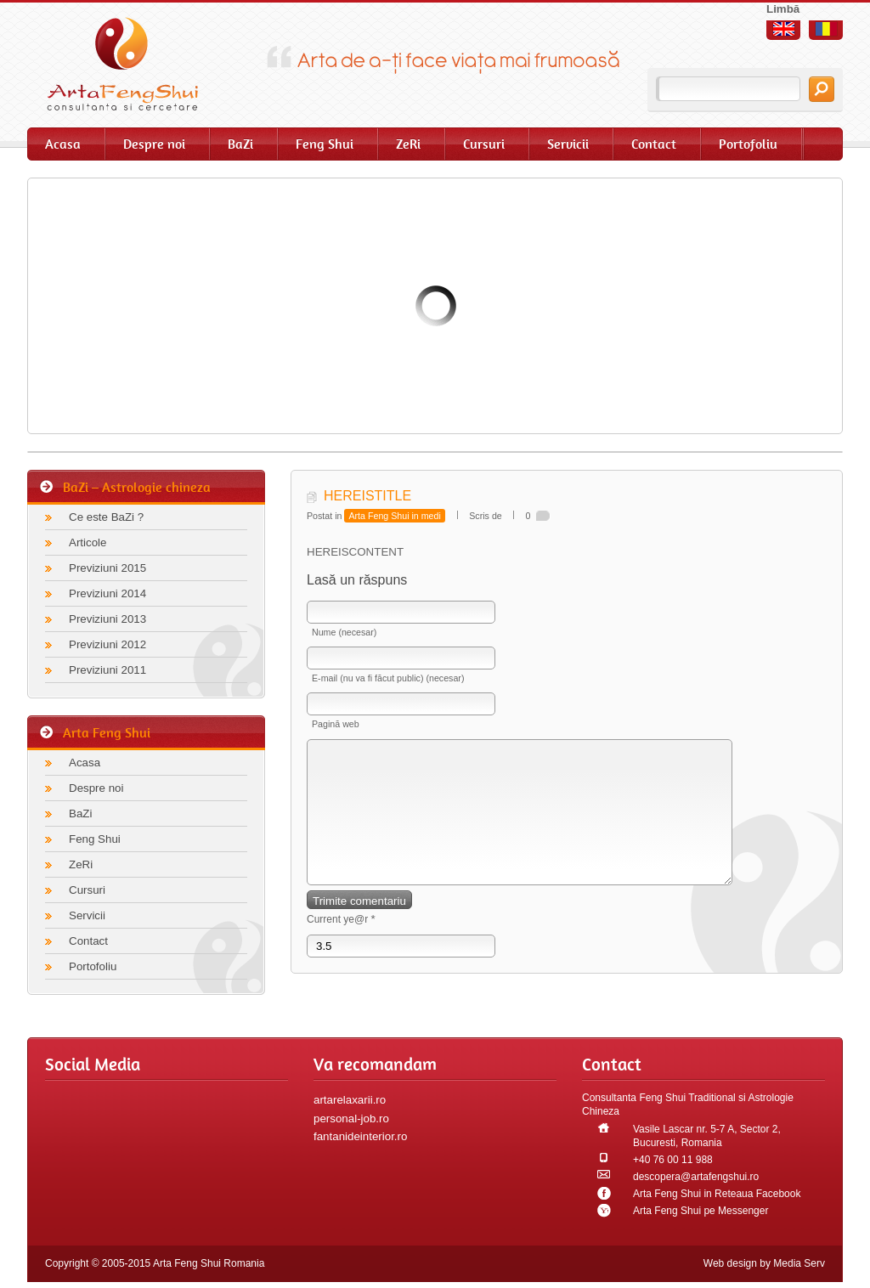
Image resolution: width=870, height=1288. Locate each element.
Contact (653, 144)
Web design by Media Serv (764, 1263)
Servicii (568, 144)
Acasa (63, 144)
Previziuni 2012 (107, 644)
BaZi (240, 144)
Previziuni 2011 (107, 670)
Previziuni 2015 (107, 568)
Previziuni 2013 (107, 619)
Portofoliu (748, 144)
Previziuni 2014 (107, 593)
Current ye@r (341, 944)
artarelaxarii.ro (350, 1099)
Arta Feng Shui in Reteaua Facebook (716, 1194)
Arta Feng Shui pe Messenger (700, 1211)
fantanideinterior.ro (360, 1136)
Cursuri (484, 144)
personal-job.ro (351, 1118)
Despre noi (154, 144)
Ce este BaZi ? (106, 517)
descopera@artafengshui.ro (696, 1177)
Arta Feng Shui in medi (394, 516)
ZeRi (408, 144)
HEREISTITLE (367, 496)
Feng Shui (324, 144)
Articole (87, 542)
